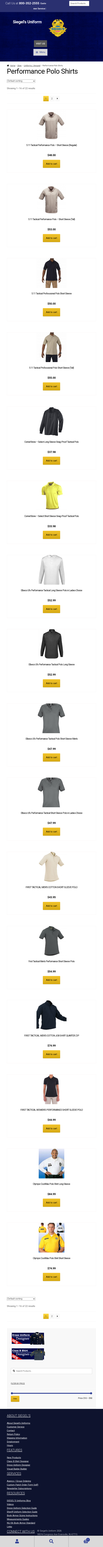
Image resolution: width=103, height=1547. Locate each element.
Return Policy (13, 1434)
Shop (19, 65)
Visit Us (40, 43)
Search (51, 1541)
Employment (13, 1441)
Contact (11, 1430)
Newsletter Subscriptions (19, 1488)
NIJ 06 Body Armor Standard (21, 1523)
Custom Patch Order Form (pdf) (22, 1484)
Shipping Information (17, 1438)
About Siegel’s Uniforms (18, 1423)
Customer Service (15, 1427)
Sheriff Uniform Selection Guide (22, 1511)
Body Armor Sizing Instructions (22, 1515)
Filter (15, 1399)
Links (9, 1526)
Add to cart (51, 163)
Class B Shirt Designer (18, 1461)
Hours (10, 1445)
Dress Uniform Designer (18, 1465)
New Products (14, 1457)
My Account (17, 1541)
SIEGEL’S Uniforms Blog (19, 1500)
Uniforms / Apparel (32, 65)
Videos (10, 1504)
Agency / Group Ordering (19, 1481)
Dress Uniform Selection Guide (22, 1508)
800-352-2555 (29, 3)
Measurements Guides (18, 1519)
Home (12, 65)
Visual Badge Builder (17, 1469)
